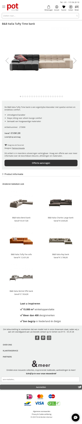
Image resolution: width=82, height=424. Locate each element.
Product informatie (14, 174)
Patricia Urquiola (18, 148)
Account (56, 8)
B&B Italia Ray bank (60, 254)
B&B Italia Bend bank (21, 217)
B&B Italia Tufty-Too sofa (21, 254)
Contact (70, 8)
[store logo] (13, 7)
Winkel (77, 8)
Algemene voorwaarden (41, 411)
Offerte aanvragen (41, 163)
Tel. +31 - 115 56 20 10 (69, 2)
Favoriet (63, 8)
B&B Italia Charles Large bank (60, 217)
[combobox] (40, 15)
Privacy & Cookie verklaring (41, 414)
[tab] (41, 174)
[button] (7, 60)
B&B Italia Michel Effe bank (21, 291)
